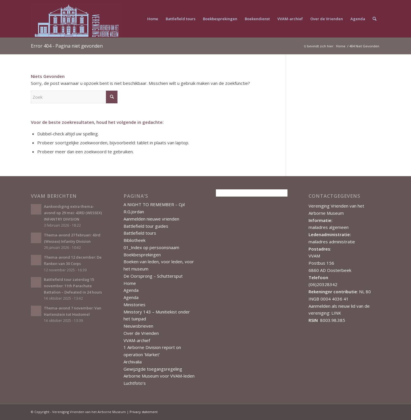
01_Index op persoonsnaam (151, 247)
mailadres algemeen (329, 227)
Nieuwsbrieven (138, 326)
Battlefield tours (140, 233)
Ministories (134, 304)
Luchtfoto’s (135, 383)
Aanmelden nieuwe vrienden (151, 219)
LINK (336, 313)
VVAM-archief (137, 340)
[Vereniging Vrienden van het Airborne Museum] (76, 19)
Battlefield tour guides (146, 226)
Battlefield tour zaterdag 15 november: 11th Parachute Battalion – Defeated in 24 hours (73, 285)
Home (130, 283)
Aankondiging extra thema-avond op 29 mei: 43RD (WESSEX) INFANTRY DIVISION (73, 212)
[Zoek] (374, 19)
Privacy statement (144, 412)
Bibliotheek (134, 240)
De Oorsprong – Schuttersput (153, 276)
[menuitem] (152, 19)
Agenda (131, 290)
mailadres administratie (332, 241)
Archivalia (133, 362)
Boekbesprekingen (142, 254)
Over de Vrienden (141, 333)
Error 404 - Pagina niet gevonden (67, 46)
